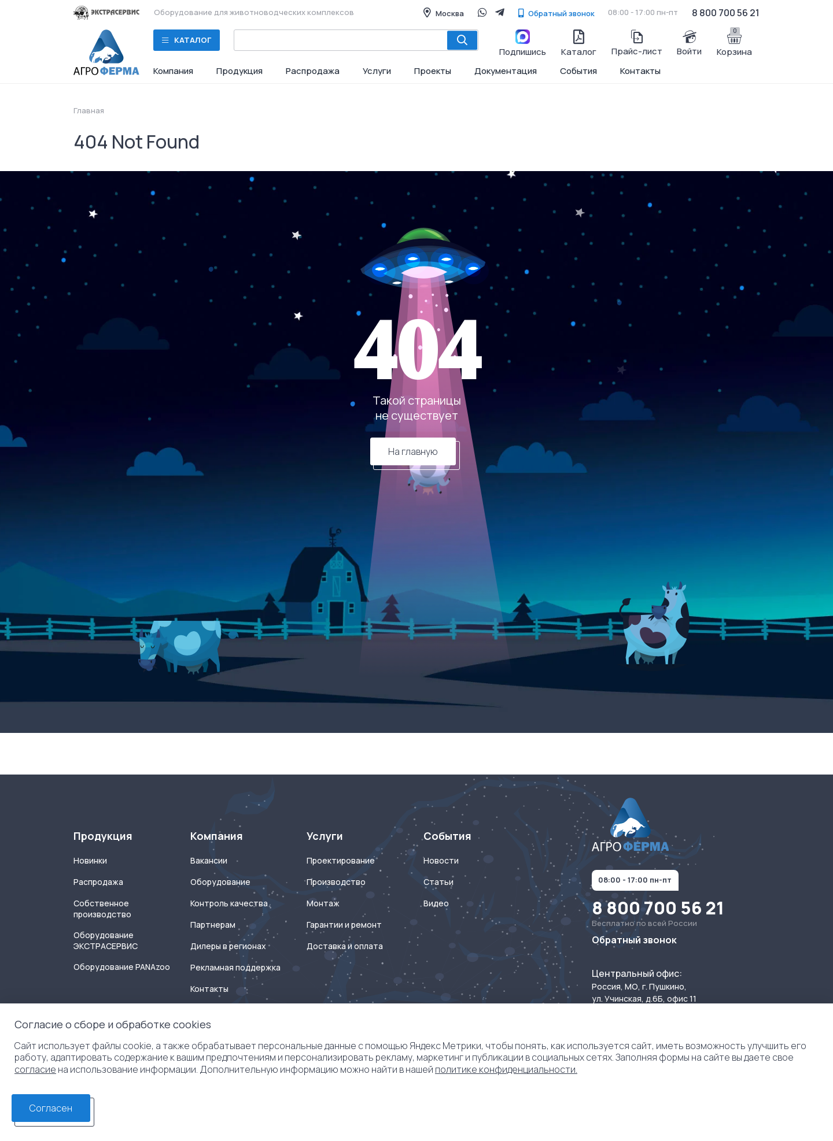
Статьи (438, 882)
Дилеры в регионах (228, 946)
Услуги (377, 71)
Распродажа (313, 71)
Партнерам (212, 925)
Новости (441, 860)
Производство (336, 882)
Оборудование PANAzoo (121, 967)
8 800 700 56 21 (726, 12)
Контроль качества (229, 903)
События (578, 71)
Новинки (90, 860)
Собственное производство (102, 909)
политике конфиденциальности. (506, 1069)
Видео (436, 903)
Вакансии (208, 860)
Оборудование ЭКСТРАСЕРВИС (105, 940)
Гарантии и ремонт (344, 925)
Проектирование (341, 860)
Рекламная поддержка (235, 967)
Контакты (640, 71)
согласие (35, 1069)
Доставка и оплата (345, 946)
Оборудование (220, 882)
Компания (173, 71)
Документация (505, 71)
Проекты (432, 71)
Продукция (239, 71)
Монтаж (323, 903)
